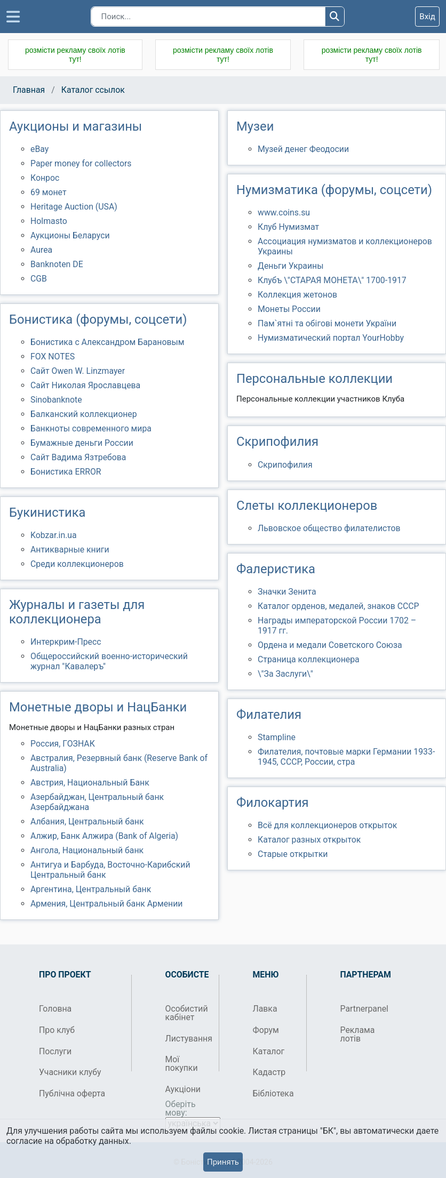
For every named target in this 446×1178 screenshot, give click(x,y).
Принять (223, 1162)
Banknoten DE (56, 264)
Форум (266, 1030)
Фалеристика (275, 569)
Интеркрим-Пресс (65, 642)
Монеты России (289, 309)
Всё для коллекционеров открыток (327, 825)
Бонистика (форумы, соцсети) (98, 319)
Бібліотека (273, 1093)
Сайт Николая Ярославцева (85, 385)
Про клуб (57, 1030)
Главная (29, 90)
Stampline (277, 737)
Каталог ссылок (93, 90)
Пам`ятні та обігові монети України (327, 323)
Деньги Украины (291, 266)
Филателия (268, 715)
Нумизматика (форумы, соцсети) (334, 190)
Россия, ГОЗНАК (62, 744)
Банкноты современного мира (91, 428)
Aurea (41, 250)
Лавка (265, 1009)
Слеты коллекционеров (306, 505)
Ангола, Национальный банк (87, 850)
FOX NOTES (52, 356)
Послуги (55, 1051)
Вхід (427, 16)
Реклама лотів (357, 1034)
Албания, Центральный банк (87, 821)
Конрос (44, 178)
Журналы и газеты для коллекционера (77, 612)
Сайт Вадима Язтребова (78, 457)
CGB (38, 279)
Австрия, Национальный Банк (89, 783)
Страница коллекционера (309, 659)
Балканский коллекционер (83, 414)
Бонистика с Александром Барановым (107, 342)
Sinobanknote (56, 400)
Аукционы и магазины (75, 126)
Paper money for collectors (81, 163)
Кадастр (269, 1072)
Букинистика (47, 512)
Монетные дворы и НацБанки (98, 707)
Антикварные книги (69, 549)
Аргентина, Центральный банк (90, 889)
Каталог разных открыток (309, 840)
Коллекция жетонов (297, 295)
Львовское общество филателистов (329, 528)
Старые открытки (293, 854)
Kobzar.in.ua (53, 535)
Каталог (269, 1051)
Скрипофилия (277, 441)
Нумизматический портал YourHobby (331, 338)
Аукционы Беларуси (70, 235)
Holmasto (48, 221)
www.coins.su (284, 212)
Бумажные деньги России (81, 443)
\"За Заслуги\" (285, 674)
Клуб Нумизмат (288, 227)
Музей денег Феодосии (303, 149)
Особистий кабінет (186, 1013)
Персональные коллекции (314, 379)
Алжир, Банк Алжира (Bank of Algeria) (104, 836)
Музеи (255, 126)
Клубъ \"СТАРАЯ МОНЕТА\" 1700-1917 (332, 280)
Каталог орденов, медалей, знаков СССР (338, 606)
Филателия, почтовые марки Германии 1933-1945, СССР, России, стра (346, 757)
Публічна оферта (72, 1093)
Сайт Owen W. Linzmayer (77, 371)
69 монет (48, 192)
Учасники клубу (70, 1072)
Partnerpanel (363, 1009)
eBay (39, 149)
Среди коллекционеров (77, 564)
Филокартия (272, 803)
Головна (55, 1009)
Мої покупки (181, 1063)
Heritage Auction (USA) (73, 207)
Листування (188, 1038)
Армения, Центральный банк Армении (106, 904)
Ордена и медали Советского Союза (330, 645)
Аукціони (183, 1089)
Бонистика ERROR (65, 472)
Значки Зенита (287, 592)
